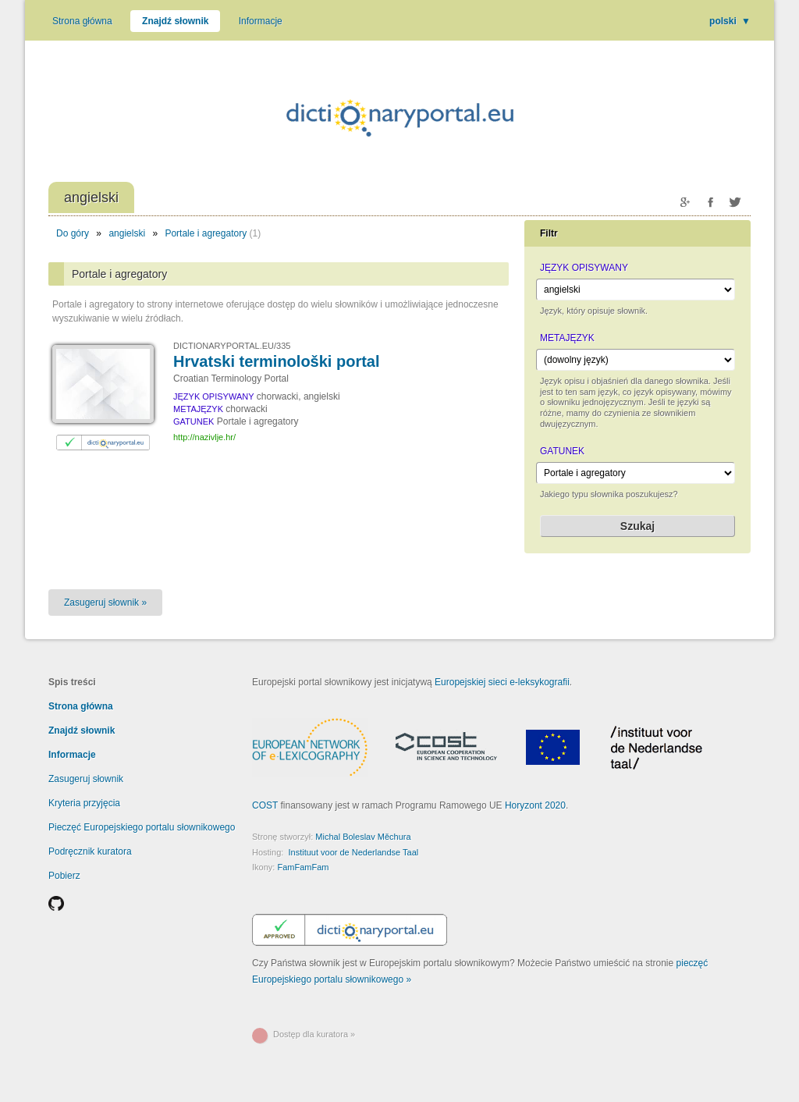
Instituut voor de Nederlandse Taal (353, 852)
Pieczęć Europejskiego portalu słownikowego (141, 827)
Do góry (72, 233)
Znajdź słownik (175, 21)
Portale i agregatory (206, 233)
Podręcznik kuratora (90, 851)
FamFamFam (302, 867)
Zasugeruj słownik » (105, 602)
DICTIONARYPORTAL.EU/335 (231, 345)
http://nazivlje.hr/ (204, 437)
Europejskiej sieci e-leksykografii (502, 682)
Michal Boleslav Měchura (362, 836)
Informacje (260, 21)
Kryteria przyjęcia (84, 803)
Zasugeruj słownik (85, 778)
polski (730, 21)
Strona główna (82, 21)
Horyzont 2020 (535, 805)
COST (265, 805)
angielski (126, 233)
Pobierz (64, 875)
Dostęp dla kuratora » (314, 1034)
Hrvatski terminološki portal (276, 361)
